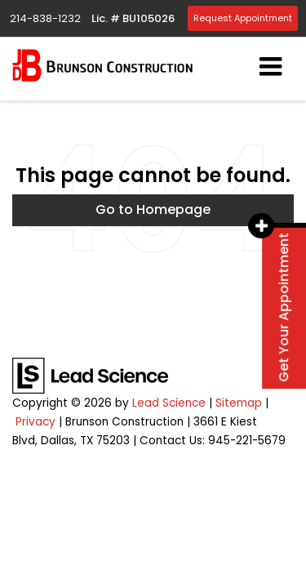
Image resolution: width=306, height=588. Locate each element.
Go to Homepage (153, 209)
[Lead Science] (90, 375)
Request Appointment (242, 17)
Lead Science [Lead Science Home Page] (169, 403)
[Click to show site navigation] (270, 68)
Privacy (35, 422)
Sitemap (238, 403)
